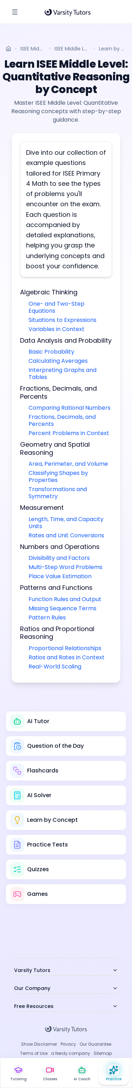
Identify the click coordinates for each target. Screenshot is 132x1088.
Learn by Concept (112, 48)
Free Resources (66, 1006)
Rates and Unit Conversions (66, 535)
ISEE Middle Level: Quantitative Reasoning (72, 48)
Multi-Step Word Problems (65, 567)
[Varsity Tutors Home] (67, 12)
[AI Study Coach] (82, 1073)
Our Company (66, 988)
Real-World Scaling (55, 666)
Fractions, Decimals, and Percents (62, 420)
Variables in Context (56, 329)
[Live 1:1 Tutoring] (18, 1073)
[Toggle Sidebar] (14, 12)
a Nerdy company (70, 1053)
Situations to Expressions (62, 320)
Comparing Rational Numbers (70, 408)
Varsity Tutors (66, 970)
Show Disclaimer (39, 1044)
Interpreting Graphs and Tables (62, 373)
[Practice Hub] (114, 1073)
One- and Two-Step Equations (56, 307)
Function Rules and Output (65, 599)
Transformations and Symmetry (58, 492)
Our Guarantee (95, 1044)
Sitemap (103, 1053)
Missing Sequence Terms (62, 608)
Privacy (68, 1044)
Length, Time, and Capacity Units (66, 522)
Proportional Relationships (65, 648)
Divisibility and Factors (59, 558)
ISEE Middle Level (32, 48)
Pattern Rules (47, 617)
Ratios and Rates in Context (67, 657)
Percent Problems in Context (69, 433)
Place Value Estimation (60, 576)
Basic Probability (51, 352)
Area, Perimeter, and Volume (68, 464)
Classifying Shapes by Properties (58, 476)
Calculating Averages (58, 361)
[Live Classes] (50, 1073)
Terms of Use (34, 1053)
